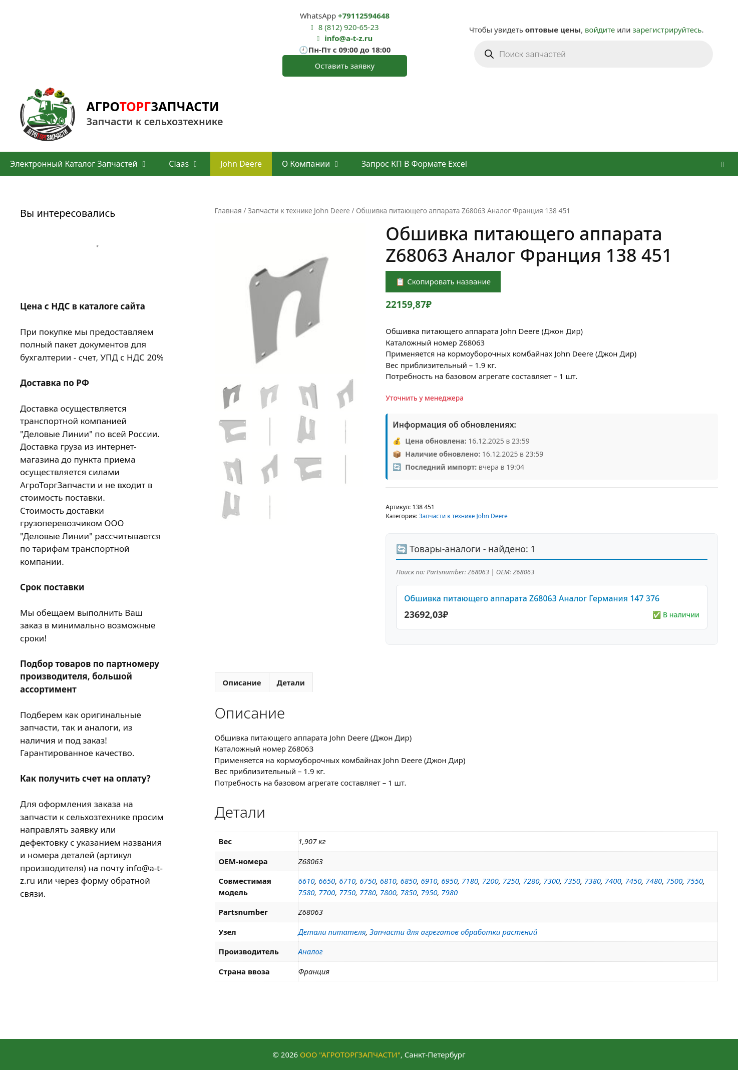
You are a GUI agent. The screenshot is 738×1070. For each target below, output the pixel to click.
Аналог (310, 951)
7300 (551, 881)
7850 (409, 892)
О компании (316, 164)
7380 (592, 881)
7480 (653, 881)
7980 (449, 892)
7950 (429, 892)
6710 (347, 881)
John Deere (241, 163)
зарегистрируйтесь (667, 30)
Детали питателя (332, 932)
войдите (600, 30)
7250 (511, 881)
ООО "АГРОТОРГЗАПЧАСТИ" (350, 1054)
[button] (722, 164)
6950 (449, 881)
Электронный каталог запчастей (84, 164)
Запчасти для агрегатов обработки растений (453, 932)
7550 (694, 881)
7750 (347, 892)
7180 (470, 881)
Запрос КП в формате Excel (414, 163)
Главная (228, 210)
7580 (306, 892)
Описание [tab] (242, 682)
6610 (306, 881)
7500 (674, 881)
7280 (531, 881)
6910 (429, 881)
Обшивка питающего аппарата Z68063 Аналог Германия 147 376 (531, 598)
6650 (326, 881)
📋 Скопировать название (443, 281)
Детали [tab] (291, 682)
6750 (367, 881)
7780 (367, 892)
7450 (633, 881)
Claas (189, 164)
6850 (409, 881)
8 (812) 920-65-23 (348, 27)
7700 (326, 892)
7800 (388, 892)
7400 (613, 881)
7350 (572, 881)
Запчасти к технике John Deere (299, 210)
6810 (388, 881)
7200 (490, 881)
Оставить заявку (345, 66)
